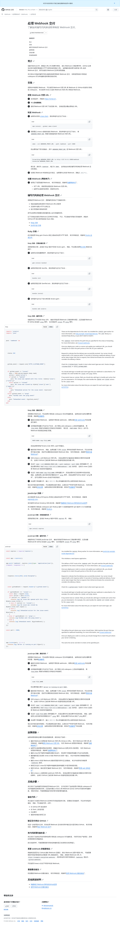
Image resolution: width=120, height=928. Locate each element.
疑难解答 (41, 416)
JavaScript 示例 (36, 225)
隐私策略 (6, 909)
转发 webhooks (79, 420)
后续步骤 (40, 487)
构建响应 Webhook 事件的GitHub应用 (74, 503)
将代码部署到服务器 (37, 833)
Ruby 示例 (34, 223)
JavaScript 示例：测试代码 (38, 654)
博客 (42, 921)
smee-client (44, 116)
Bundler (83, 247)
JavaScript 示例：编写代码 (38, 536)
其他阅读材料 (36, 879)
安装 (31, 82)
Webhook (7, 14)
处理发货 (33, 14)
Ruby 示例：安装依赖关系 (38, 243)
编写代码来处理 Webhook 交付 (45, 195)
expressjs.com (33, 499)
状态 (27, 921)
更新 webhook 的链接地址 (40, 849)
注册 (115, 10)
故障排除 (33, 732)
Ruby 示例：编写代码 (36, 316)
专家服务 (36, 921)
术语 (18, 921)
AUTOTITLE (65, 387)
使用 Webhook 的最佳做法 (75, 873)
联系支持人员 (46, 908)
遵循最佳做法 (34, 869)
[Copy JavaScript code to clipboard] (57, 546)
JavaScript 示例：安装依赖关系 (39, 515)
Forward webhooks (84, 343)
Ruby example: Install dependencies (87, 334)
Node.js (49, 509)
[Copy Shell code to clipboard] (89, 121)
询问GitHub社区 (47, 905)
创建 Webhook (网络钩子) (40, 178)
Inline (50, 327)
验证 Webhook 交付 (44, 827)
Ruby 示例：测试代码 (36, 410)
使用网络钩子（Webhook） (20, 14)
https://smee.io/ (50, 99)
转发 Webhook (35, 112)
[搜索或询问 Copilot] (68, 9)
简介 (31, 61)
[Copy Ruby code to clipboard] (57, 327)
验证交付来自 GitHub (38, 820)
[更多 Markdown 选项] (46, 32)
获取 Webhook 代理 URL (39, 95)
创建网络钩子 (71, 182)
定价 (31, 921)
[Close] (114, 3)
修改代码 (33, 797)
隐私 (22, 921)
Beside (45, 327)
